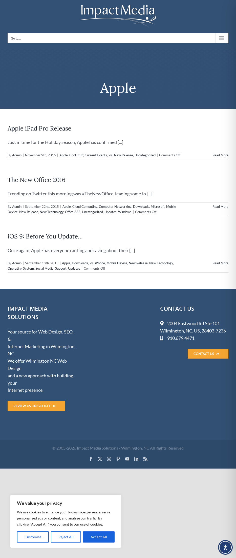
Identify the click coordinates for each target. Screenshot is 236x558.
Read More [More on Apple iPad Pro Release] (220, 155)
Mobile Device (116, 263)
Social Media (44, 268)
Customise (33, 537)
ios (111, 155)
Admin (17, 155)
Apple (63, 155)
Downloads (141, 206)
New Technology (51, 212)
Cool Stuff (76, 155)
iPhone (100, 263)
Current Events (96, 155)
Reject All (66, 537)
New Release (123, 155)
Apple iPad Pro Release (39, 128)
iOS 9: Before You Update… (45, 236)
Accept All (99, 537)
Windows (125, 212)
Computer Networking (115, 206)
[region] (65, 521)
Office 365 (72, 212)
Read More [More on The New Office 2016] (220, 206)
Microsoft (158, 206)
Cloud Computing (84, 206)
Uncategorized (145, 155)
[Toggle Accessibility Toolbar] (225, 547)
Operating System (21, 268)
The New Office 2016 (37, 180)
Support (61, 268)
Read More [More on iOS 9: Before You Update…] (220, 263)
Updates (110, 212)
